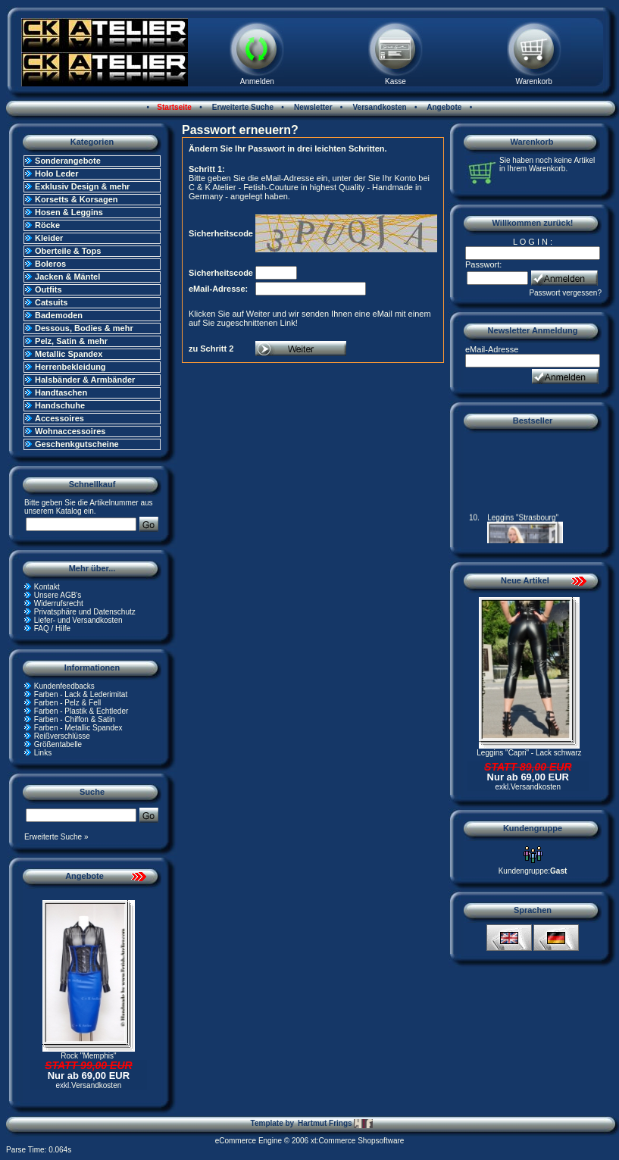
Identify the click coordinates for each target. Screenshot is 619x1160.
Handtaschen (61, 392)
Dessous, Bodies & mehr (84, 328)
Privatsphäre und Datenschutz (85, 612)
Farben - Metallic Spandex (78, 728)
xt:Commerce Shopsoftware (357, 1141)
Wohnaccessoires (70, 431)
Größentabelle (58, 744)
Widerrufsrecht (58, 603)
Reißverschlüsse (62, 736)
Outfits (48, 289)
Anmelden (257, 81)
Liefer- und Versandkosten (78, 620)
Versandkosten (379, 107)
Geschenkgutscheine (77, 444)
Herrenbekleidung (70, 366)
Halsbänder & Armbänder (85, 379)
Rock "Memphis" (88, 1056)
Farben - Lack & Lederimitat (80, 694)
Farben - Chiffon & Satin (74, 719)
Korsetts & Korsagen (76, 199)
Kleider (49, 237)
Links (43, 753)
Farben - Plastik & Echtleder (81, 711)
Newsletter (312, 107)
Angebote (443, 107)
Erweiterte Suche (242, 107)
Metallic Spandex (68, 353)
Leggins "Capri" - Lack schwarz (529, 753)
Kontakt (47, 587)
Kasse (395, 81)
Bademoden (59, 315)
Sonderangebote (68, 160)
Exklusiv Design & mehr (82, 186)
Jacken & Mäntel (67, 276)
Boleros (50, 263)
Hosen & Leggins (69, 212)
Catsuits (51, 302)
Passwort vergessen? (565, 293)
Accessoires (59, 418)
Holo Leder (56, 173)
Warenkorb (533, 81)
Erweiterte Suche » (56, 837)
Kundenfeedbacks (64, 686)
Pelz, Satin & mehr (71, 340)
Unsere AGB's (58, 595)
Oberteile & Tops (68, 250)
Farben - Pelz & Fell (67, 703)
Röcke (47, 225)
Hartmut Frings (335, 1123)
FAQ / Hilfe (52, 628)
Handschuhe (60, 405)
